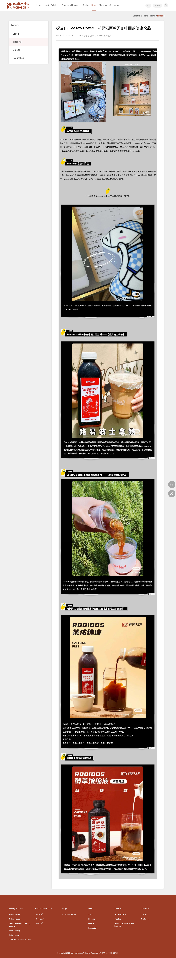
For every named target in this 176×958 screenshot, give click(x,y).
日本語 (157, 5)
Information (18, 58)
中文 (148, 5)
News (153, 16)
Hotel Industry (14, 935)
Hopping (17, 42)
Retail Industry (14, 930)
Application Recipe (69, 914)
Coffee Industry (15, 919)
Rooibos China (120, 914)
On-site (16, 50)
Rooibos (39, 923)
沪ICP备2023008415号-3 (108, 953)
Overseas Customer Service (20, 940)
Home (145, 16)
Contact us (145, 919)
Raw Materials (14, 914)
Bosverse (40, 919)
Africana (39, 914)
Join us (144, 914)
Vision (16, 34)
